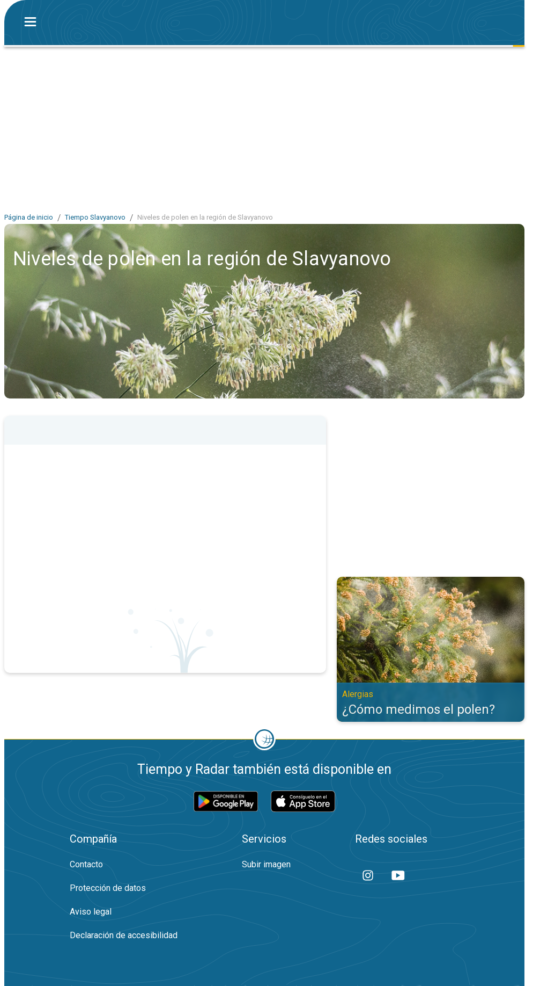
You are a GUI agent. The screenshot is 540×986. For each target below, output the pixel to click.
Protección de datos (108, 888)
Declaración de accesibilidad (123, 935)
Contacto (86, 864)
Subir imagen (266, 864)
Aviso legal (91, 912)
